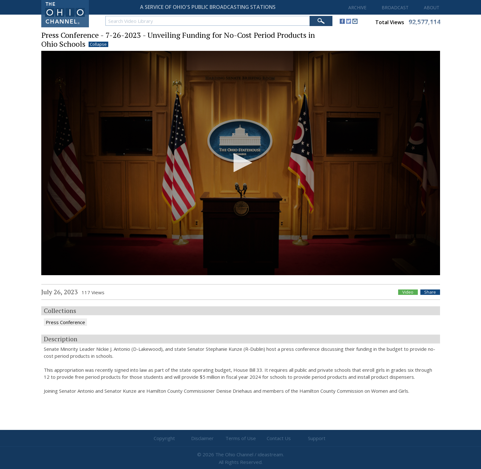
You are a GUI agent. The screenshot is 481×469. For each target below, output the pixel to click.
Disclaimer (202, 438)
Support (316, 438)
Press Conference (65, 322)
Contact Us (279, 438)
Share (430, 292)
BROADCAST (395, 7)
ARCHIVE (357, 7)
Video (407, 292)
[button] (241, 163)
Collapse (98, 44)
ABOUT (431, 7)
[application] (240, 163)
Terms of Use (240, 438)
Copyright (164, 438)
